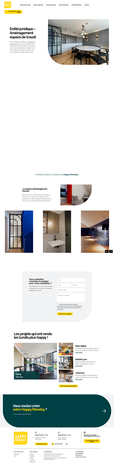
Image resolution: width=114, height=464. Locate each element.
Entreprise (16, 448)
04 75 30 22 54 (58, 438)
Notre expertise (36, 5)
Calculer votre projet (80, 451)
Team (15, 450)
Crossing (32, 454)
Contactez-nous (41, 438)
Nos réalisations (61, 5)
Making (31, 448)
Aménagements (49, 5)
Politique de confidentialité (29, 462)
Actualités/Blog (74, 5)
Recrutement (78, 449)
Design (31, 452)
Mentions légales (17, 462)
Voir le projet (19, 371)
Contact (84, 5)
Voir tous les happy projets (68, 380)
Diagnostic (32, 456)
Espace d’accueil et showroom (52, 450)
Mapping (32, 450)
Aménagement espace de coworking (53, 448)
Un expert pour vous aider (101, 5)
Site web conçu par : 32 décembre (93, 462)
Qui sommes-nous (23, 5)
